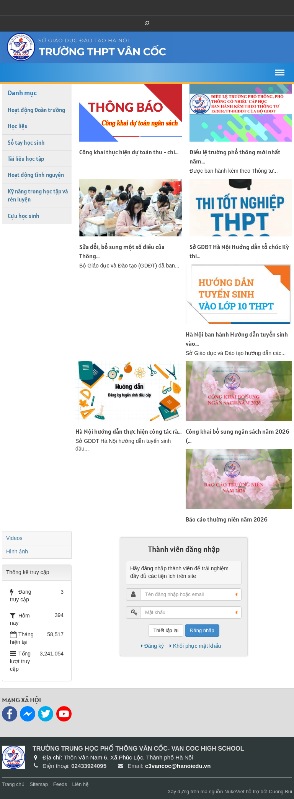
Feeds (60, 784)
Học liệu (18, 126)
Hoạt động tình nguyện (36, 174)
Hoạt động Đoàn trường (36, 110)
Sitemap (38, 784)
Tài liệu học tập (26, 158)
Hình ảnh (17, 551)
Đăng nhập (202, 630)
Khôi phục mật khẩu (195, 646)
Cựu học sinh (23, 216)
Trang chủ (13, 784)
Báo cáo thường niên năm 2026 (227, 519)
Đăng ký (152, 646)
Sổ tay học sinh (26, 142)
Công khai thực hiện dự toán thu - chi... (128, 152)
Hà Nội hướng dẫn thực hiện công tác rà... (128, 431)
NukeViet (234, 791)
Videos (14, 538)
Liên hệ (80, 784)
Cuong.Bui (280, 791)
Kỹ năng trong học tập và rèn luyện (38, 195)
